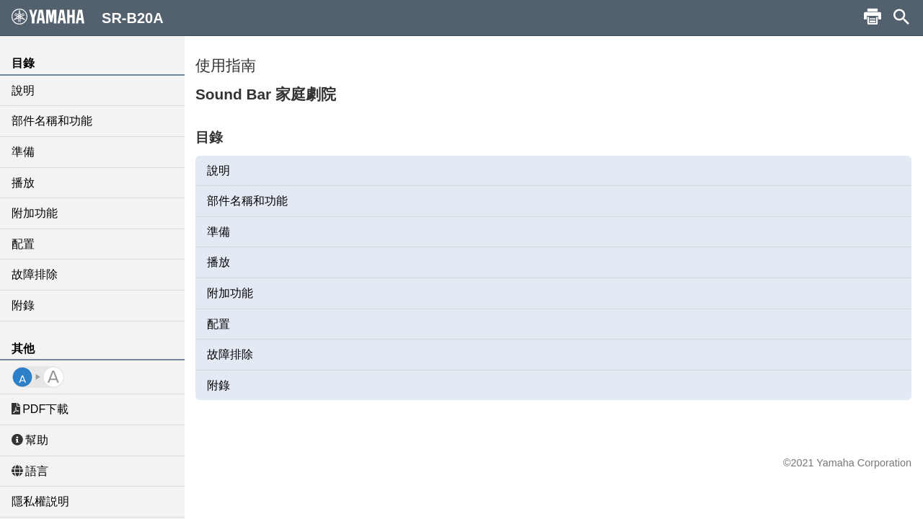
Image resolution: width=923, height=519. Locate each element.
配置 (23, 244)
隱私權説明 (40, 501)
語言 (30, 471)
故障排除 (35, 274)
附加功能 (35, 213)
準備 (23, 152)
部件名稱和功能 (52, 121)
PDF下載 (40, 409)
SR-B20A (88, 17)
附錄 (23, 305)
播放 (23, 183)
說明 (23, 90)
